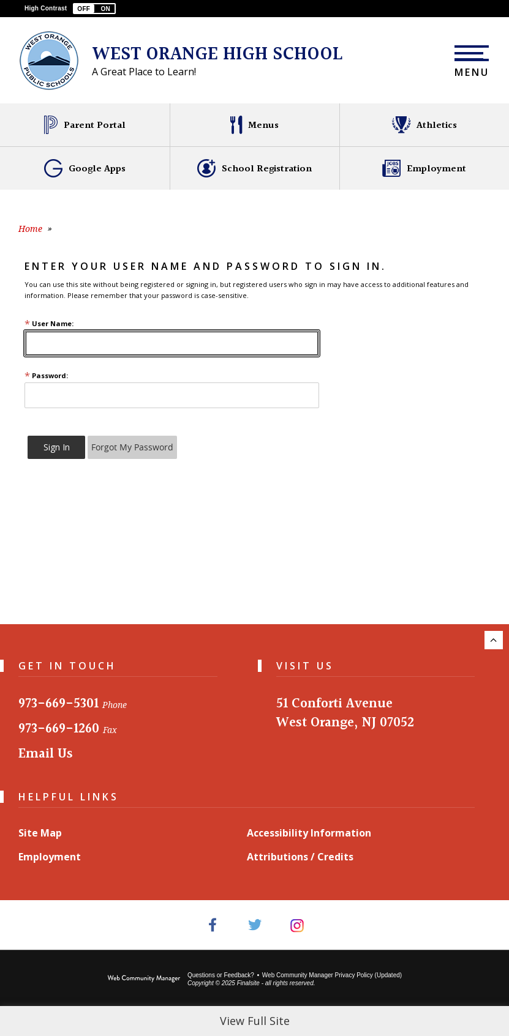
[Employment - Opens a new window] (424, 168)
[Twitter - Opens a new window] (254, 925)
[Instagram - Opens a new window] (297, 925)
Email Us (45, 754)
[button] (94, 8)
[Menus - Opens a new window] (254, 124)
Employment (49, 856)
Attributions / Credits (300, 856)
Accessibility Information (309, 833)
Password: (46, 375)
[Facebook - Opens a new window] (212, 925)
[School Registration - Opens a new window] (254, 168)
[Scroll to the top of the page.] (493, 640)
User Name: (49, 323)
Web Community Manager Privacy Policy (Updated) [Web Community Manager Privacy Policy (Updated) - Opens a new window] (332, 975)
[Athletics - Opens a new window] (424, 124)
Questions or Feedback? (220, 975)
